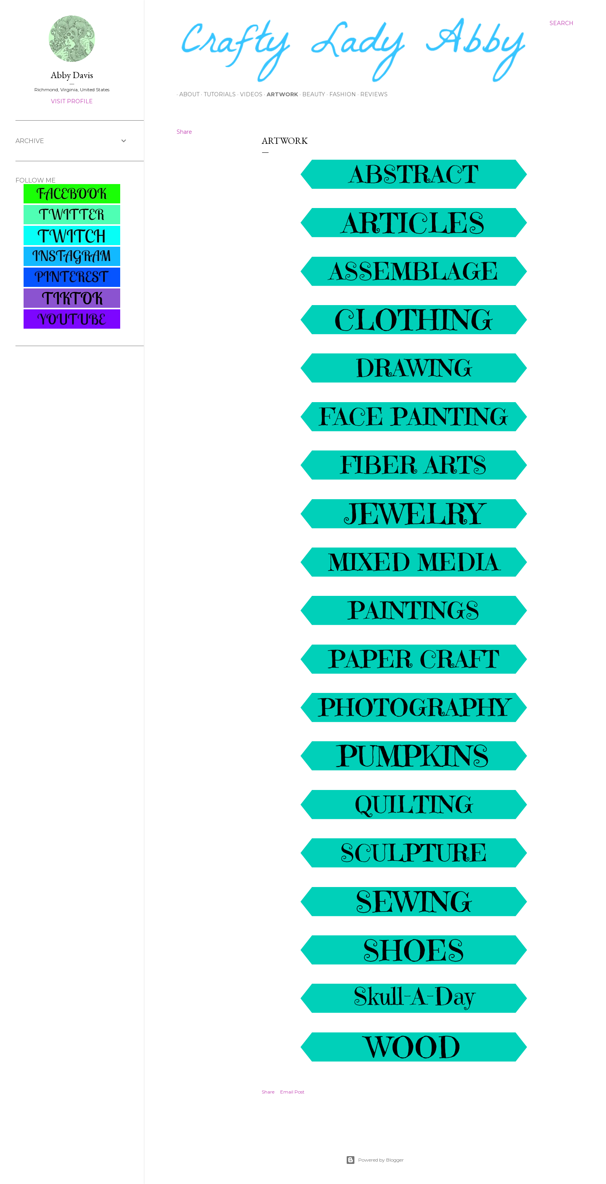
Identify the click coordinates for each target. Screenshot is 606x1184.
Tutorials (217, 94)
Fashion (340, 94)
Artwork (279, 94)
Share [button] (184, 131)
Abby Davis (72, 75)
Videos (248, 94)
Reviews (371, 94)
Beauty (311, 94)
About (187, 94)
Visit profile (72, 101)
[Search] (562, 23)
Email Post (292, 1092)
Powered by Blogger (375, 1160)
